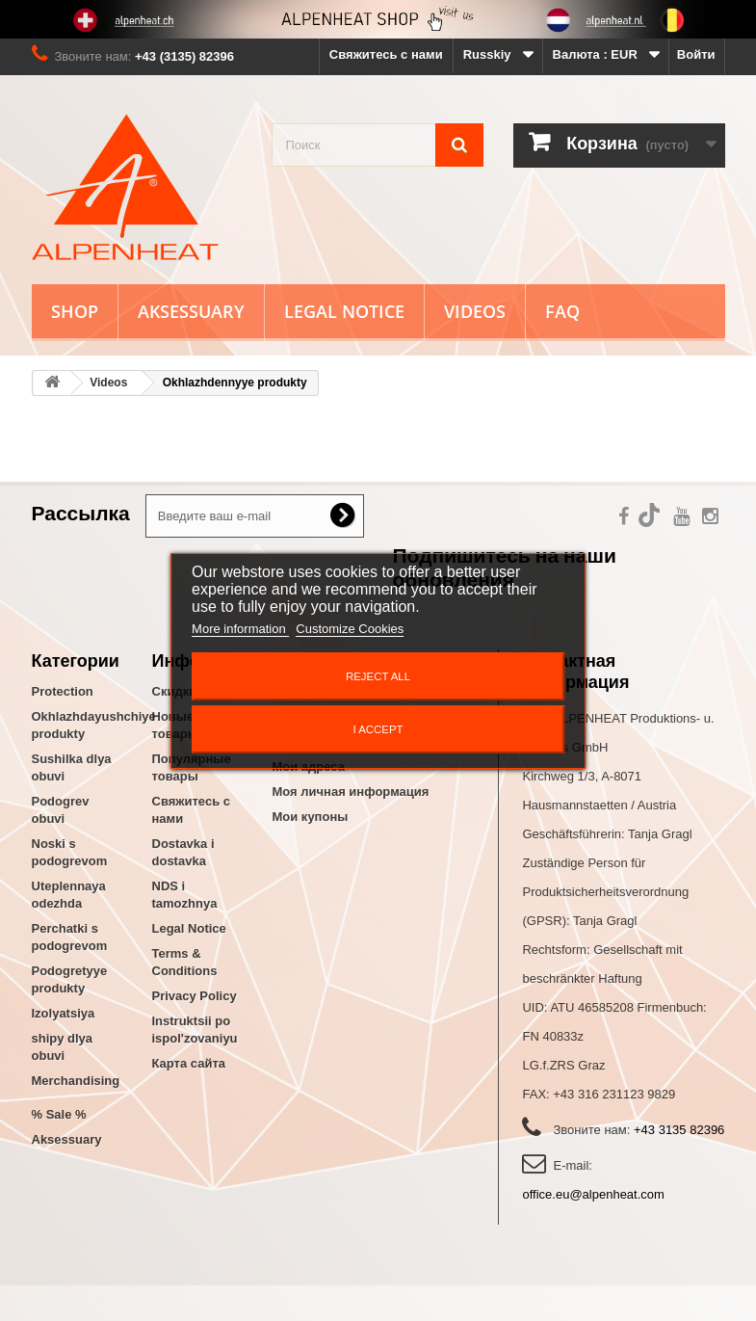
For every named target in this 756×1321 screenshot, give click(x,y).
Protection (62, 691)
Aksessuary (191, 311)
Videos (475, 311)
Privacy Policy (194, 996)
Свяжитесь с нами (386, 54)
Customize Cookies (350, 628)
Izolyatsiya (63, 1013)
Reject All (378, 676)
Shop (74, 311)
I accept (377, 729)
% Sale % (59, 1114)
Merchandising (76, 1080)
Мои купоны (311, 816)
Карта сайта (189, 1063)
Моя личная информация (351, 791)
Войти (696, 54)
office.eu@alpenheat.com (593, 1194)
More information (240, 628)
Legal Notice (344, 311)
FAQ (562, 311)
